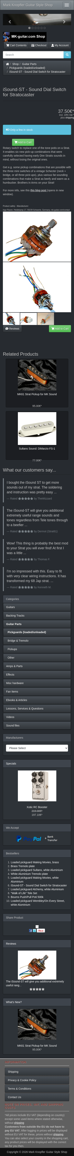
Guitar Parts (29, 64)
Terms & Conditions (19, 1088)
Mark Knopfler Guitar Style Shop (28, 5)
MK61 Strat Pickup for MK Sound (37, 1045)
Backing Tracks (15, 615)
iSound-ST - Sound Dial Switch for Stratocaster (37, 71)
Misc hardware (15, 683)
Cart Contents (16, 45)
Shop (15, 64)
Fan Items (12, 691)
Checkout (39, 45)
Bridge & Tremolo (17, 640)
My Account (60, 45)
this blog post (38, 190)
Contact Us (14, 1097)
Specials (11, 763)
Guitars (10, 607)
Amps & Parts (14, 666)
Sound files (12, 725)
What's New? (14, 1002)
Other (10, 657)
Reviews (12, 328)
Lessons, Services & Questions (24, 708)
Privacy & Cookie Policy (22, 1080)
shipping (69, 117)
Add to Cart (23, 142)
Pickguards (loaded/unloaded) (27, 67)
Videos (10, 717)
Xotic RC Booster (37, 807)
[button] (8, 19)
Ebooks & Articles (16, 700)
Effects (10, 674)
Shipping (13, 1071)
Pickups (11, 649)
